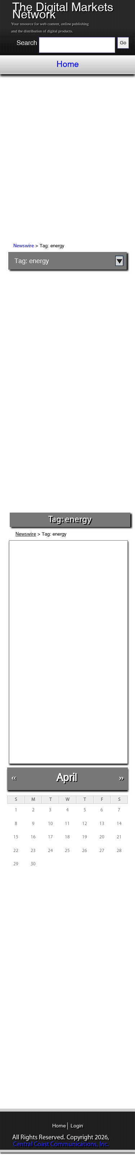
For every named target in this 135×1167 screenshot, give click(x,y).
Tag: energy (31, 261)
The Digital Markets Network (62, 11)
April (66, 777)
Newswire (23, 246)
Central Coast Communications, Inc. (61, 1144)
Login (77, 1125)
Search (27, 42)
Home (68, 64)
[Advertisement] (67, 159)
